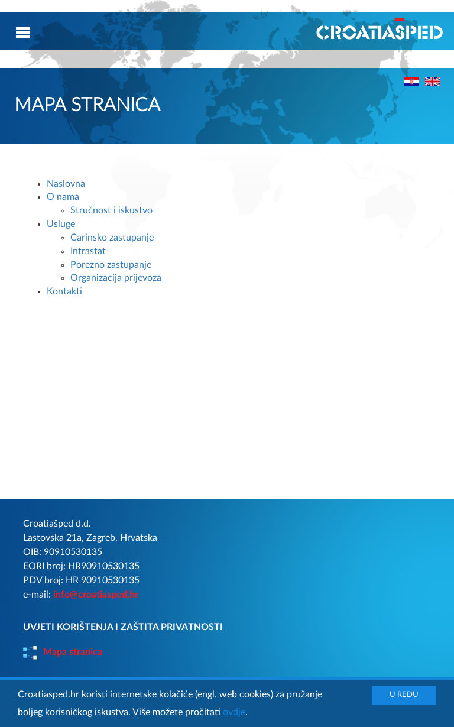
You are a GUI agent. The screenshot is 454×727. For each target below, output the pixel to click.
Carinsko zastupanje (112, 237)
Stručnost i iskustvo (111, 210)
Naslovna (66, 184)
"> (432, 81)
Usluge (61, 224)
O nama (63, 197)
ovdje (234, 712)
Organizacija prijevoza (115, 278)
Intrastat (88, 251)
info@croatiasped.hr (95, 594)
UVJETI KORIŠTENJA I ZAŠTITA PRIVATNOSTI (123, 627)
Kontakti (64, 291)
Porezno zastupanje (110, 265)
